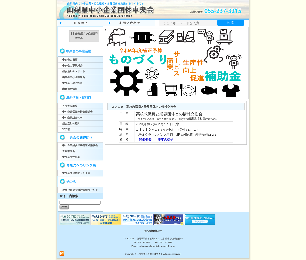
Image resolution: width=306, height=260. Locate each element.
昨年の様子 (165, 139)
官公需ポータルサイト (199, 219)
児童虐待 (168, 219)
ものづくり (75, 219)
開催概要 (145, 139)
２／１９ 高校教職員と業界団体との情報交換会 (144, 106)
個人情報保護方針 (153, 231)
